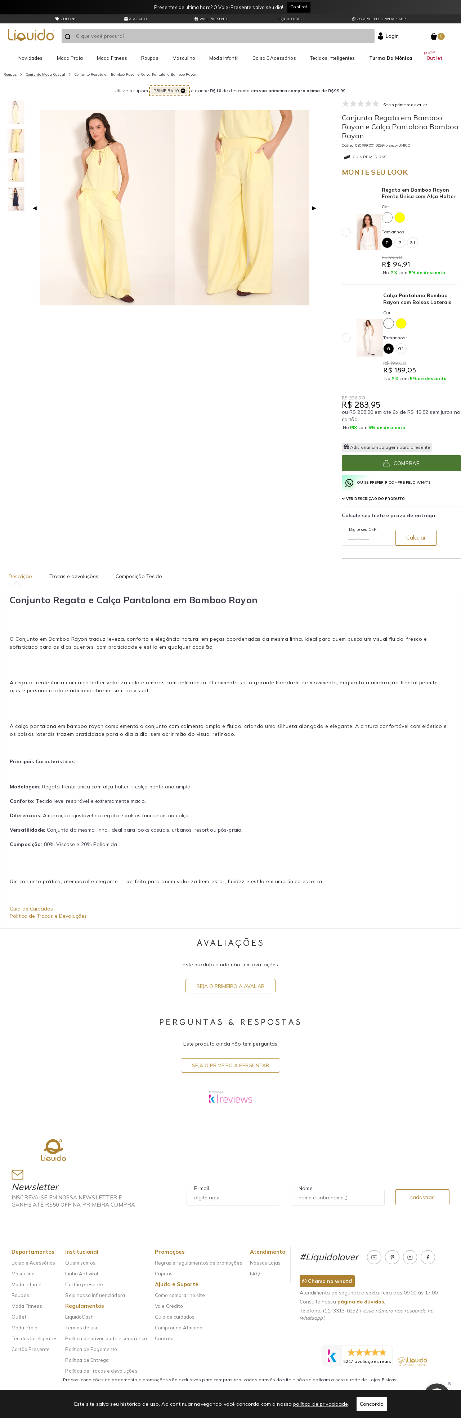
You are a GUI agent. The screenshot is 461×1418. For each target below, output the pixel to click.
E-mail (201, 1188)
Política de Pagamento (91, 1349)
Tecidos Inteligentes (332, 58)
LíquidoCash (290, 19)
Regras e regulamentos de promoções (198, 1263)
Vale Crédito (169, 1306)
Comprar (401, 463)
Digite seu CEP (362, 529)
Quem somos (80, 1263)
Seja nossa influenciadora (95, 1295)
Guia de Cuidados (31, 908)
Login (392, 36)
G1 (412, 242)
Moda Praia (70, 58)
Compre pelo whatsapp (379, 19)
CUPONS (65, 19)
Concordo (372, 1404)
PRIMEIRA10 (169, 90)
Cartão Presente (31, 1349)
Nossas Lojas (265, 1263)
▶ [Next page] (314, 208)
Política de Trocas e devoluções (101, 1371)
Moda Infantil (223, 58)
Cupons (164, 1273)
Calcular (416, 537)
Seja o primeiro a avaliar (230, 986)
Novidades (30, 58)
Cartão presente (84, 1284)
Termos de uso (82, 1327)
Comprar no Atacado (179, 1327)
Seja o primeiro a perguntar (230, 1065)
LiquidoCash (79, 1317)
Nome (306, 1188)
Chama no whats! (327, 1281)
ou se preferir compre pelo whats (388, 482)
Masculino (184, 58)
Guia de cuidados (174, 1317)
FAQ (255, 1273)
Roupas (149, 58)
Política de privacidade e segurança (106, 1338)
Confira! (298, 6)
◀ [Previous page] (35, 208)
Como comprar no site (180, 1295)
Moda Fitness (112, 58)
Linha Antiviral (81, 1273)
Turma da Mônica (390, 58)
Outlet (434, 58)
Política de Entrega (87, 1360)
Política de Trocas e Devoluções (48, 916)
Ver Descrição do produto (373, 498)
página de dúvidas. (361, 1301)
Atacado (135, 19)
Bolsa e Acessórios (274, 58)
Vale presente (211, 19)
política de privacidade (320, 1404)
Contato (164, 1338)
